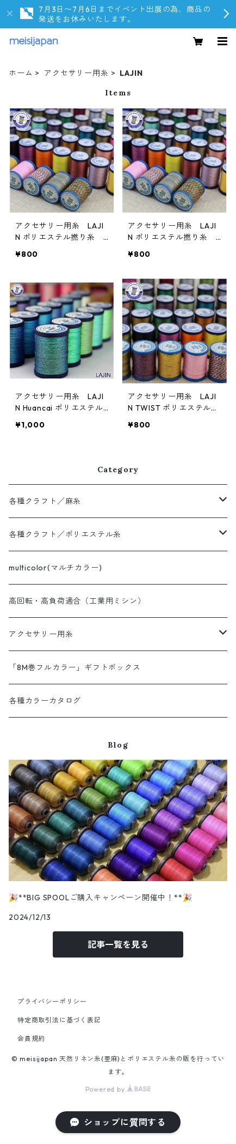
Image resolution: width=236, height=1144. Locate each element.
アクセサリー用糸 (76, 73)
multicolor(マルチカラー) (55, 568)
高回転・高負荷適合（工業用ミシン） (77, 601)
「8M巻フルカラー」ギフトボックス (75, 667)
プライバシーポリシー (52, 1001)
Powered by (118, 1089)
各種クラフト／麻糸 (45, 501)
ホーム (21, 73)
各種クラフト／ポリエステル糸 (65, 534)
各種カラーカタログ (45, 701)
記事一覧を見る (118, 944)
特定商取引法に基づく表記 (59, 1020)
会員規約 (31, 1038)
